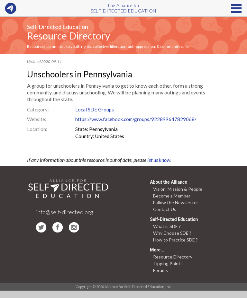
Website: (36, 119)
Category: (38, 109)
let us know (158, 160)
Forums (160, 270)
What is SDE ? (167, 226)
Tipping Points (168, 263)
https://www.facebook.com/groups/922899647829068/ (136, 119)
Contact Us (164, 209)
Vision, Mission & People (177, 189)
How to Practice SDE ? (175, 239)
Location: (37, 129)
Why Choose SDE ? (172, 233)
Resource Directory (68, 35)
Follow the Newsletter (175, 202)
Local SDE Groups (94, 109)
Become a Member (171, 195)
